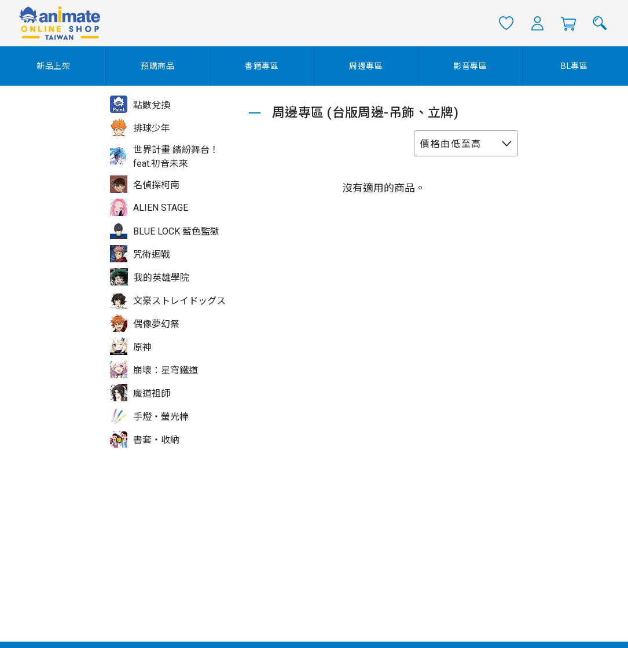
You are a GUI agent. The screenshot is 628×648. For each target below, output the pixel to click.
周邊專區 (366, 66)
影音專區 (470, 66)
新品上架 (53, 66)
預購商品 (158, 66)
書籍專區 (262, 66)
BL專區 (574, 66)
